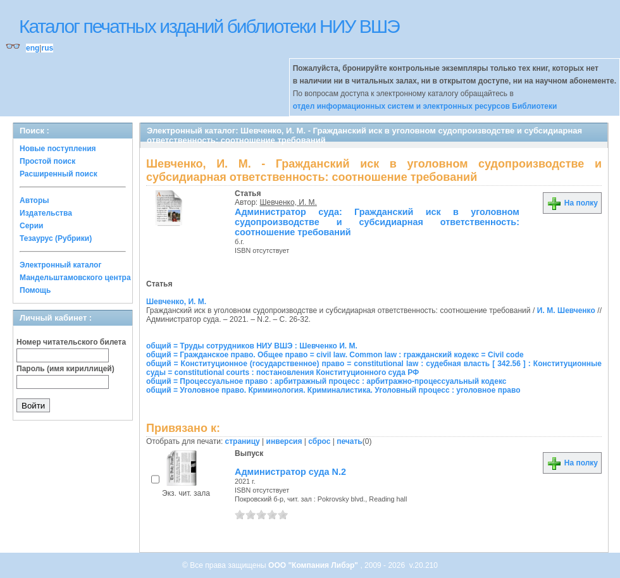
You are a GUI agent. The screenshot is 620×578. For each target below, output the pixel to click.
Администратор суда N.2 (290, 472)
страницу (242, 441)
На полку (572, 203)
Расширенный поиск (58, 173)
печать (350, 441)
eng (32, 48)
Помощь (35, 290)
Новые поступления (58, 148)
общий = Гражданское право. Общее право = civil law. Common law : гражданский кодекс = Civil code (335, 354)
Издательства (46, 213)
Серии (31, 225)
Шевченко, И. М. (288, 202)
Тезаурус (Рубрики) (56, 238)
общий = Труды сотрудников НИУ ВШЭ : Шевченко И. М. (251, 345)
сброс (319, 441)
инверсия (284, 441)
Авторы (34, 200)
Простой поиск (47, 161)
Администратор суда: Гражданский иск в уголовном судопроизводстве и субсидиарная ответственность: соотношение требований (377, 222)
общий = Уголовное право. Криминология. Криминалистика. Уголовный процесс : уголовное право (333, 390)
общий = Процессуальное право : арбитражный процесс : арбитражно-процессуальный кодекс (326, 381)
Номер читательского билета (71, 342)
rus (47, 48)
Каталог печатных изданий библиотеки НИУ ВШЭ (209, 26)
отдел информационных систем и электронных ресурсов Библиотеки (425, 106)
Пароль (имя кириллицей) (65, 368)
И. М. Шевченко (566, 310)
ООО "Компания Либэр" (314, 565)
